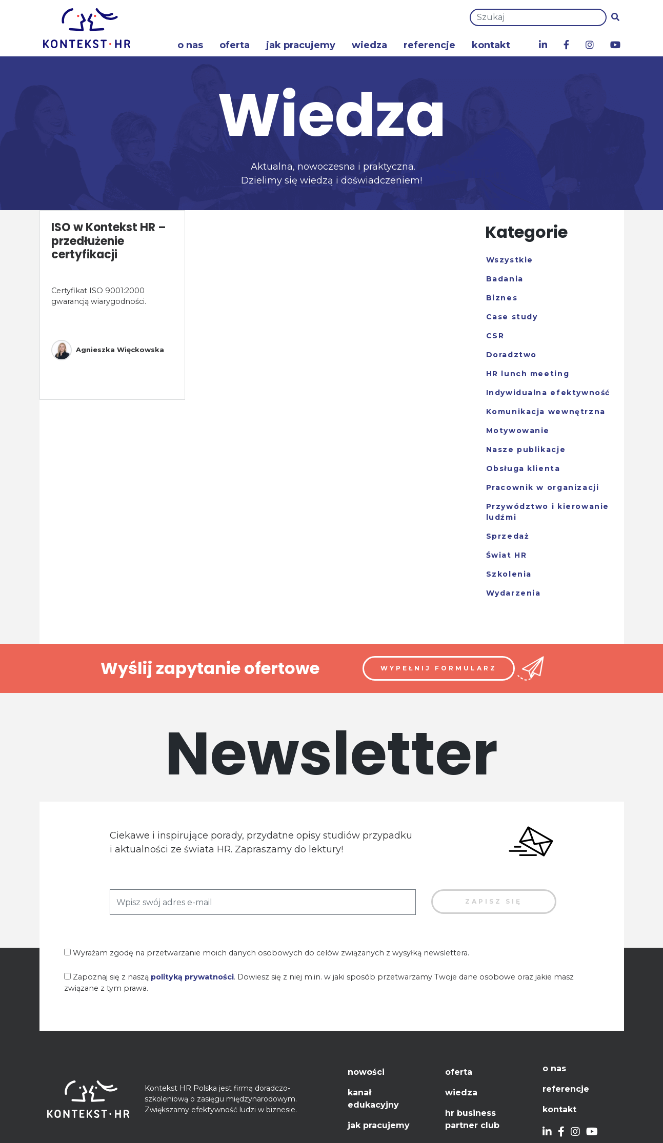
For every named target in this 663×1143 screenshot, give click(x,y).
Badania (505, 278)
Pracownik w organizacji (542, 487)
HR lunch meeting (528, 373)
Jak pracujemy (300, 45)
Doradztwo (511, 354)
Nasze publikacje (526, 449)
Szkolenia (509, 574)
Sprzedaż (508, 536)
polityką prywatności (192, 977)
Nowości (366, 1072)
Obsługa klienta (523, 468)
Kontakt (491, 45)
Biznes (502, 297)
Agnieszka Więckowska (107, 350)
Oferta (234, 45)
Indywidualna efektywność (548, 392)
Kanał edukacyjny (373, 1099)
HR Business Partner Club (472, 1119)
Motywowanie (518, 430)
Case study (512, 316)
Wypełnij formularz (438, 668)
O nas (190, 45)
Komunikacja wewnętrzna (546, 411)
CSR (495, 335)
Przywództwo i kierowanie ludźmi (547, 512)
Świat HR (506, 555)
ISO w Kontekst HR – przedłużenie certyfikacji (108, 240)
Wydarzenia (513, 593)
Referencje (429, 45)
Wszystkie (509, 259)
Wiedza (369, 45)
